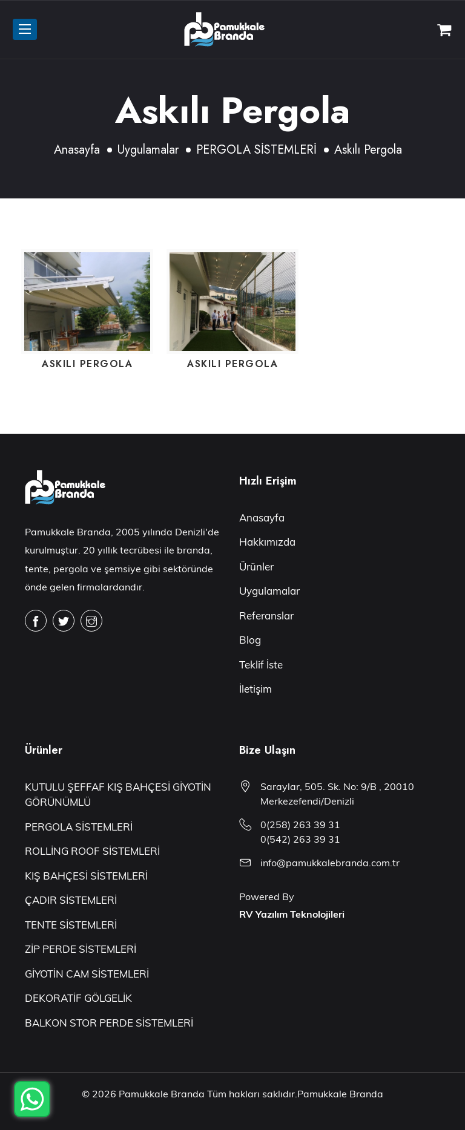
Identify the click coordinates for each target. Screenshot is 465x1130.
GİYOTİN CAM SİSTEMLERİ (87, 973)
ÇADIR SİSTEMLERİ (71, 899)
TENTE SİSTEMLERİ (71, 924)
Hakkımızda (267, 541)
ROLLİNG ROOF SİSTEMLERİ (92, 850)
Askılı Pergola (87, 364)
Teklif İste (261, 664)
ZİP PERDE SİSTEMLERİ (80, 948)
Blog (250, 639)
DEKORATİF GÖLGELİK (78, 997)
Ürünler (256, 566)
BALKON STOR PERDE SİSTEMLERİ (109, 1022)
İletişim (255, 688)
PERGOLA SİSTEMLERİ (256, 149)
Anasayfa (77, 149)
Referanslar (266, 615)
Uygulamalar (148, 149)
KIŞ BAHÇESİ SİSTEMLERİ (86, 875)
